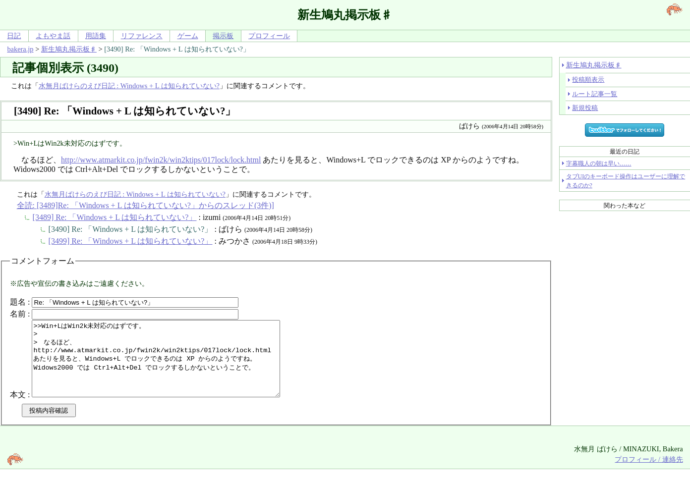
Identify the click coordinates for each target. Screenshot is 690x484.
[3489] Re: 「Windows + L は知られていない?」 (115, 217)
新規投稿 (585, 107)
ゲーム (187, 36)
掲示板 (223, 36)
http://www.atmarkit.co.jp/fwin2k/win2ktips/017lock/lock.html (161, 160)
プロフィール (269, 36)
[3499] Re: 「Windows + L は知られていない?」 (131, 241)
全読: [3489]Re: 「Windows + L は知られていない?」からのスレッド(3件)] (145, 205)
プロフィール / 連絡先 (649, 474)
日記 (14, 36)
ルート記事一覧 (594, 94)
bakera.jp (20, 49)
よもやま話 (53, 36)
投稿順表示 (588, 79)
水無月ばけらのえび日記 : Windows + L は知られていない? (129, 86)
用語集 (95, 36)
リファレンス (142, 36)
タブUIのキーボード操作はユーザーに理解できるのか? (626, 181)
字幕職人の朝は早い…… (599, 163)
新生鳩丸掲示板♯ (69, 49)
